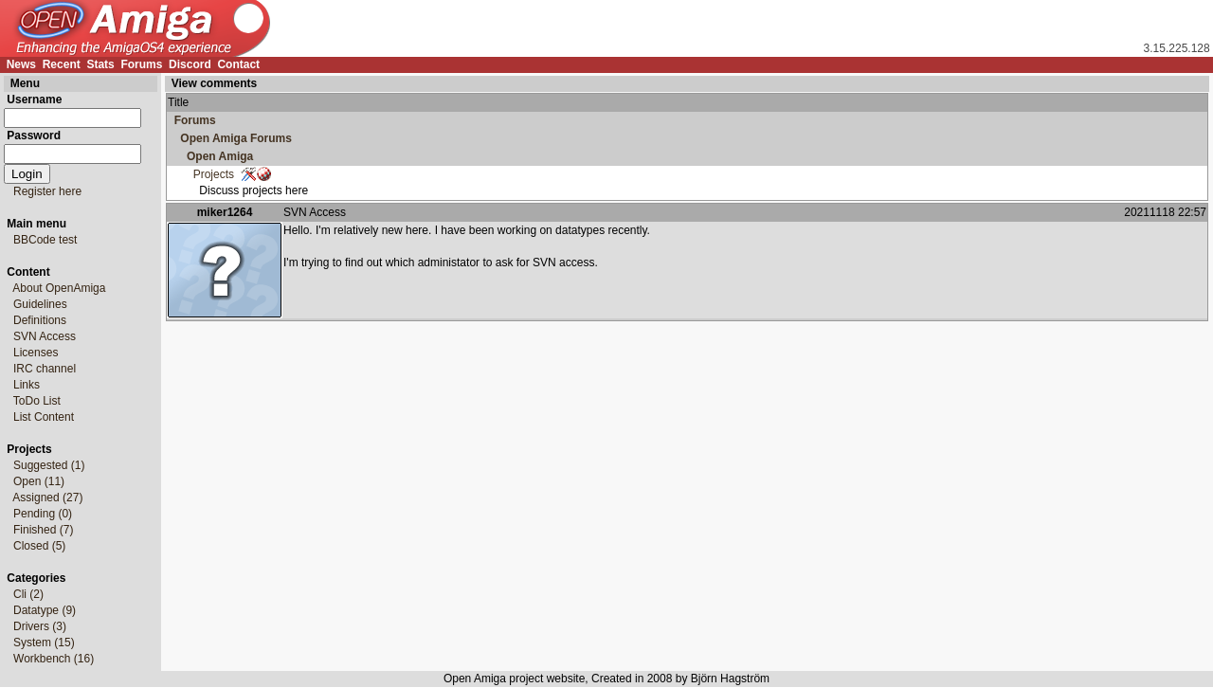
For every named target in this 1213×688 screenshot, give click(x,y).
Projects (201, 174)
